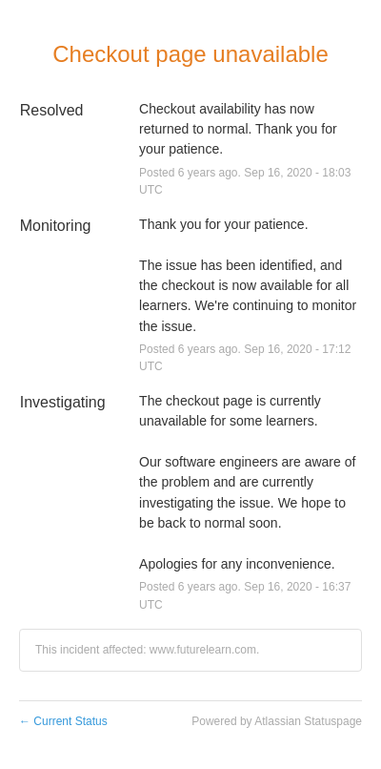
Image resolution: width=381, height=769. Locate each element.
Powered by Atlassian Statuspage (276, 721)
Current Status (63, 721)
